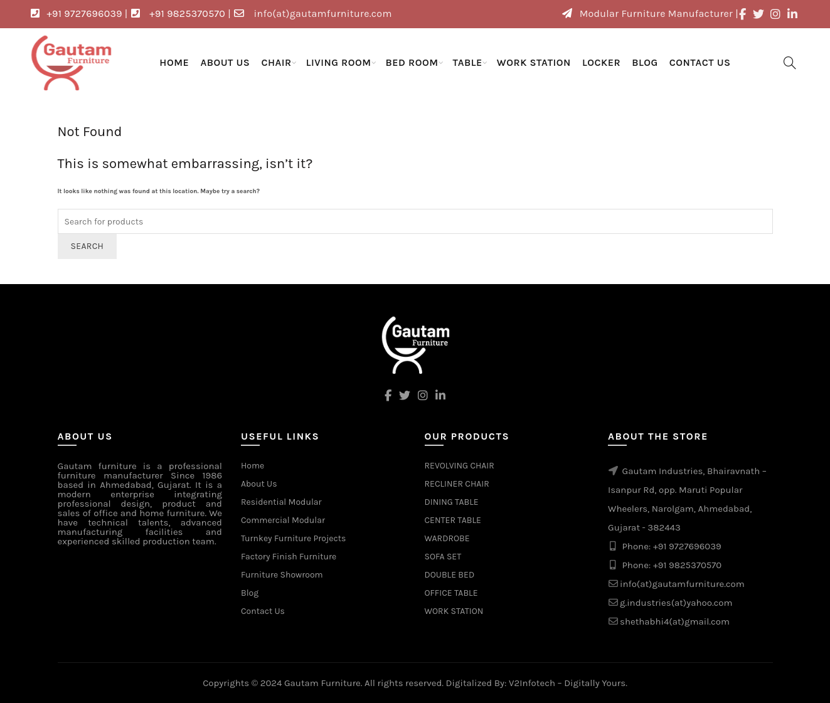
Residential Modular (281, 502)
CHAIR (276, 62)
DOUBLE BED (450, 574)
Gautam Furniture (322, 683)
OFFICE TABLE (451, 593)
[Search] (790, 62)
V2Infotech (532, 683)
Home (174, 62)
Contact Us (700, 62)
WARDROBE (447, 538)
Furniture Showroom (282, 574)
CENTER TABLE (453, 520)
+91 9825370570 (687, 565)
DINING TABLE (452, 502)
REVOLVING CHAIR (459, 465)
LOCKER (601, 62)
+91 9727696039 (687, 546)
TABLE (467, 62)
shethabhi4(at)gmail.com (675, 621)
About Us (225, 62)
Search (87, 246)
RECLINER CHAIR (457, 483)
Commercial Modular (283, 520)
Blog (645, 62)
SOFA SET (443, 556)
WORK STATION (534, 62)
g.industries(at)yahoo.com (676, 602)
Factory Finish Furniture (288, 556)
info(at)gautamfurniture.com (682, 583)
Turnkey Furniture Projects (293, 538)
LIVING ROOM (338, 62)
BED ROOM (412, 62)
